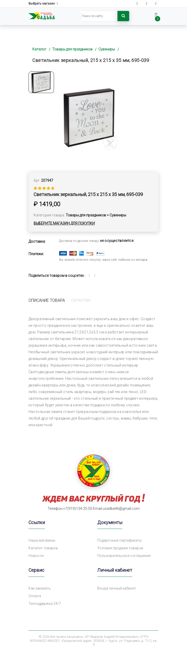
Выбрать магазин (43, 3)
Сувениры (106, 49)
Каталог (39, 49)
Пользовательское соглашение (124, 556)
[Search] (99, 16)
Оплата (35, 596)
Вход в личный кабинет (116, 588)
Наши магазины (42, 540)
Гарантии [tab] (80, 300)
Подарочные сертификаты (119, 540)
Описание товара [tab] (47, 300)
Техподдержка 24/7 (45, 604)
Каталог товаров (43, 548)
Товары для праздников (72, 49)
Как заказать (40, 588)
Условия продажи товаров (120, 548)
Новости (36, 556)
